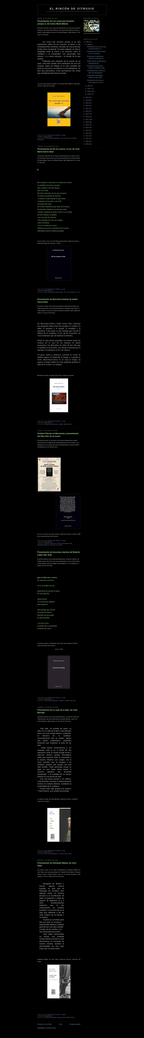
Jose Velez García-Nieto (66, 1017)
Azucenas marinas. (51, 700)
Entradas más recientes (44, 1024)
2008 (87, 144)
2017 (87, 119)
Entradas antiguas (74, 1024)
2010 (87, 138)
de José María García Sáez (54, 292)
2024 (87, 100)
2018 (87, 116)
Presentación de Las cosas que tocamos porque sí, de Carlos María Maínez (55, 22)
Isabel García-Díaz (65, 424)
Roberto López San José (67, 700)
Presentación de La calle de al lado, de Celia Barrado (57, 711)
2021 (87, 108)
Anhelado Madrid (51, 1017)
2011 (87, 136)
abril (88, 86)
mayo (89, 44)
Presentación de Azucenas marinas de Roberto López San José (58, 553)
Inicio (60, 1024)
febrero (89, 91)
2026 (87, 42)
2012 (87, 133)
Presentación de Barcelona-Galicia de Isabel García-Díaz (57, 300)
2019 (87, 114)
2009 (87, 141)
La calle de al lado (65, 853)
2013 (87, 130)
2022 (87, 105)
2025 (87, 97)
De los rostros (69, 292)
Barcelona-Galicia (51, 424)
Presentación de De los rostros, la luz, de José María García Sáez (58, 150)
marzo (89, 88)
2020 (87, 111)
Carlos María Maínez (52, 138)
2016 (87, 122)
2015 (87, 125)
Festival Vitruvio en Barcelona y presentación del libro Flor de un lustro (58, 434)
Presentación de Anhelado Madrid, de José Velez (56, 864)
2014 (87, 127)
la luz (78, 292)
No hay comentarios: (45, 136)
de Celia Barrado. (51, 853)
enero (89, 94)
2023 (87, 103)
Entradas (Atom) (51, 1028)
